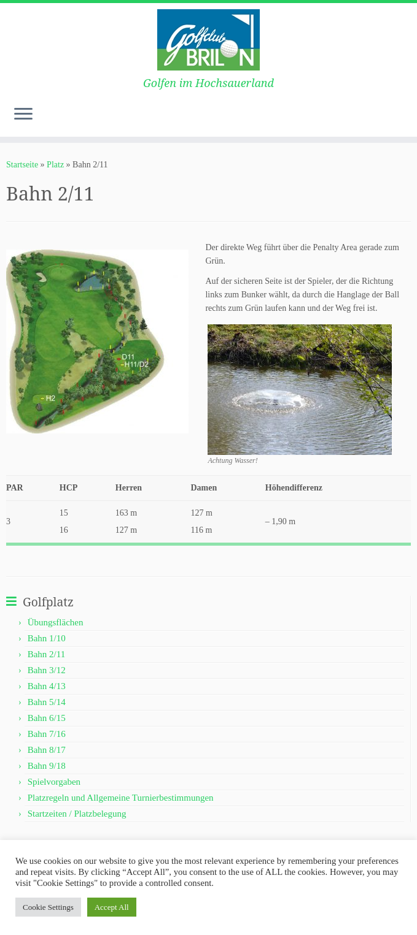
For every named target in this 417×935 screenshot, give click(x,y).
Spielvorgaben (54, 782)
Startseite (22, 164)
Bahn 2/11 (47, 654)
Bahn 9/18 (47, 766)
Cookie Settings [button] (48, 907)
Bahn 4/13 (47, 686)
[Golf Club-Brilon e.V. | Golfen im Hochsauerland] (208, 40)
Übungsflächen (56, 622)
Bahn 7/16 (47, 734)
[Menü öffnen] (23, 114)
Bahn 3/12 (47, 670)
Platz (55, 164)
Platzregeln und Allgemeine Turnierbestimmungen (121, 798)
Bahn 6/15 (47, 718)
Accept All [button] (112, 907)
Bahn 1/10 (47, 638)
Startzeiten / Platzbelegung (77, 814)
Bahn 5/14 (47, 702)
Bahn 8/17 (47, 750)
